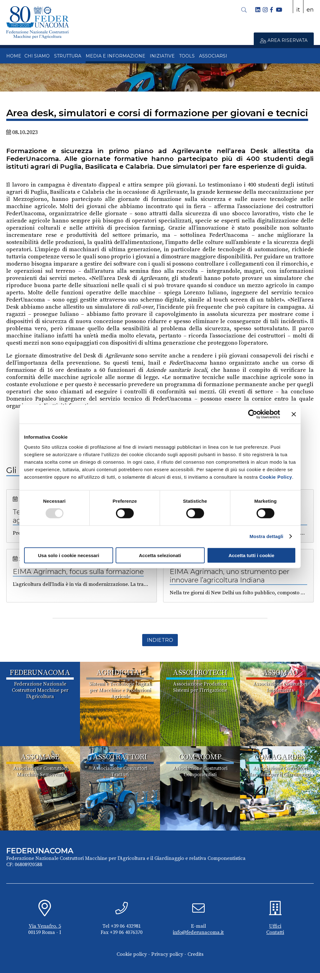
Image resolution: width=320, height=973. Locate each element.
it (298, 9)
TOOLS (187, 56)
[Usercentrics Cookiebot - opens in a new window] (252, 414)
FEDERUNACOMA (40, 672)
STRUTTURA (67, 56)
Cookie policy (132, 954)
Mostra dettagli (266, 536)
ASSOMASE (40, 757)
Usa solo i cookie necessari (68, 555)
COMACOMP (200, 757)
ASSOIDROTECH (200, 672)
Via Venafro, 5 (45, 926)
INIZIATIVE (162, 56)
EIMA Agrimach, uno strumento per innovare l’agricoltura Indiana (229, 575)
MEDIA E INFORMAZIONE (115, 56)
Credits (195, 954)
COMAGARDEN (280, 757)
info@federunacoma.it (198, 932)
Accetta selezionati (160, 555)
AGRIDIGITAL (120, 672)
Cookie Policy (275, 476)
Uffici (275, 926)
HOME (13, 56)
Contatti (275, 932)
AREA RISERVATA (284, 40)
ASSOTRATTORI (120, 757)
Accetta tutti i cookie (251, 555)
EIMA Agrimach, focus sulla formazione (78, 571)
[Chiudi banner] (294, 414)
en (310, 9)
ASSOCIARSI (213, 56)
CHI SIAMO (37, 56)
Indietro (160, 640)
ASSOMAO (280, 672)
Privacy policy (167, 954)
